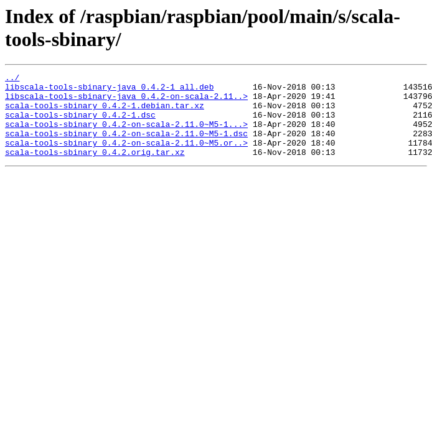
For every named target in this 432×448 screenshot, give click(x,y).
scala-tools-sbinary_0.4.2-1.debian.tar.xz (104, 112)
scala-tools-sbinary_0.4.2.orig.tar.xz (95, 168)
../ (12, 79)
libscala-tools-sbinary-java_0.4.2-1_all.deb (109, 90)
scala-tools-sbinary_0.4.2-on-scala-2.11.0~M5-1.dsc (126, 146)
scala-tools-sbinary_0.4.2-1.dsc (80, 123)
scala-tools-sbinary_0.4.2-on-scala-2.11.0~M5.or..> (126, 157)
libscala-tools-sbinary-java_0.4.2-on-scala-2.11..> (126, 101)
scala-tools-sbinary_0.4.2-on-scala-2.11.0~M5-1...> (126, 135)
